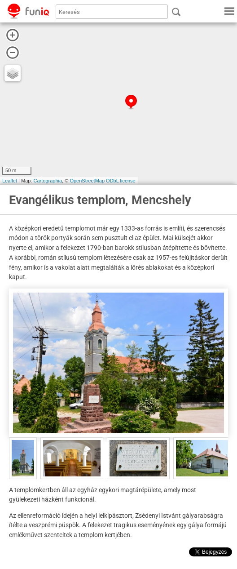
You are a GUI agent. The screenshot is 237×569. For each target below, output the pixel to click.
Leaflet (9, 180)
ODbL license (121, 180)
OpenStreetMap (87, 180)
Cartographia (48, 180)
